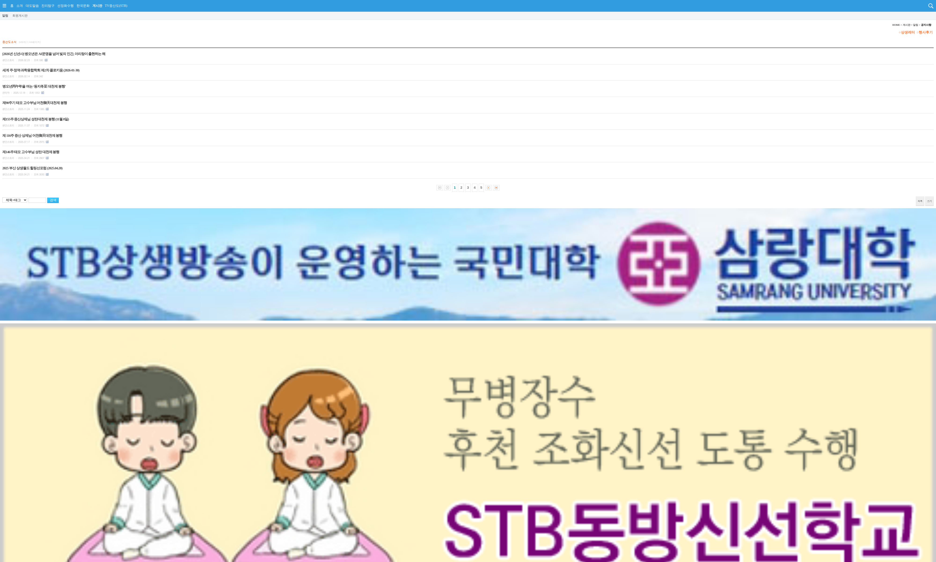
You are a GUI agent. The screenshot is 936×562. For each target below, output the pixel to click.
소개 (19, 5)
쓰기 (929, 201)
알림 (5, 15)
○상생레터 (907, 32)
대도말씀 (32, 5)
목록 (920, 201)
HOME (896, 24)
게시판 (97, 5)
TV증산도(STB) (116, 5)
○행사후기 (925, 32)
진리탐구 (48, 5)
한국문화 (83, 5)
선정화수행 (65, 5)
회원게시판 (20, 15)
